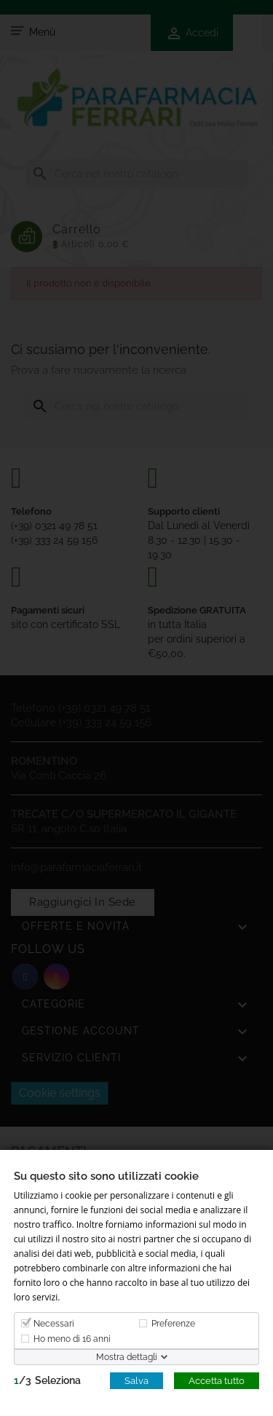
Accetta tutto (217, 1380)
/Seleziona (47, 1379)
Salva (136, 1380)
